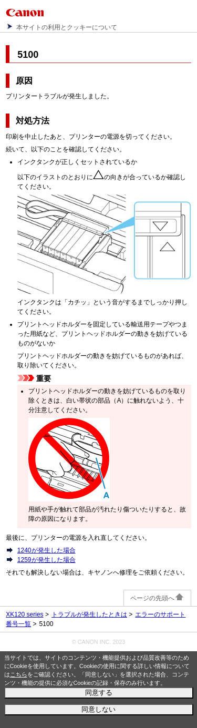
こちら (18, 674)
